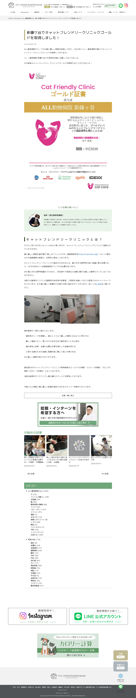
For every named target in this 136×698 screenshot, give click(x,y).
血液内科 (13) (36, 578)
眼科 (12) (35, 553)
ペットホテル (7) (37, 527)
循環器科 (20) (36, 550)
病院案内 (37, 12)
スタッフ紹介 (49, 12)
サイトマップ (62, 690)
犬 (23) (34, 494)
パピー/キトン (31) (38, 509)
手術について (78, 12)
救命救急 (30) (36, 565)
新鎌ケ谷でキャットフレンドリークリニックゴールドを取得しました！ (60, 18)
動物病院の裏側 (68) (39, 504)
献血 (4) (34, 524)
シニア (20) (35, 507)
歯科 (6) (34, 543)
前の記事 (31, 473)
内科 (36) (35, 558)
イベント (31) (36, 512)
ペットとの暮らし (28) (40, 497)
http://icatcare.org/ (88, 254)
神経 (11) (35, 570)
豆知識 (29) (35, 499)
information (24, 12)
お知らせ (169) (37, 534)
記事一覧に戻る (68, 395)
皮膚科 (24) (35, 545)
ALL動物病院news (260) (38, 491)
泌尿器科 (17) (36, 548)
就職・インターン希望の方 (117, 12)
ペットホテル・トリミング (95, 12)
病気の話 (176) (34, 539)
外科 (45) (35, 555)
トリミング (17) (37, 532)
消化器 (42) (35, 560)
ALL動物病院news (28, 18)
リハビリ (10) (36, 583)
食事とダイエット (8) (39, 519)
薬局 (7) (34, 514)
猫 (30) (34, 502)
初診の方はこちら (98, 4)
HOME (13, 12)
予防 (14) (35, 529)
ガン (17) (35, 563)
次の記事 (105, 473)
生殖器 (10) (35, 573)
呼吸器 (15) (35, 568)
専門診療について (63, 12)
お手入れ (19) (36, 517)
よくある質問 (97, 6)
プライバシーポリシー (62, 693)
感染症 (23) (35, 580)
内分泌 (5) (35, 575)
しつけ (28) (35, 522)
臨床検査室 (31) (37, 585)
